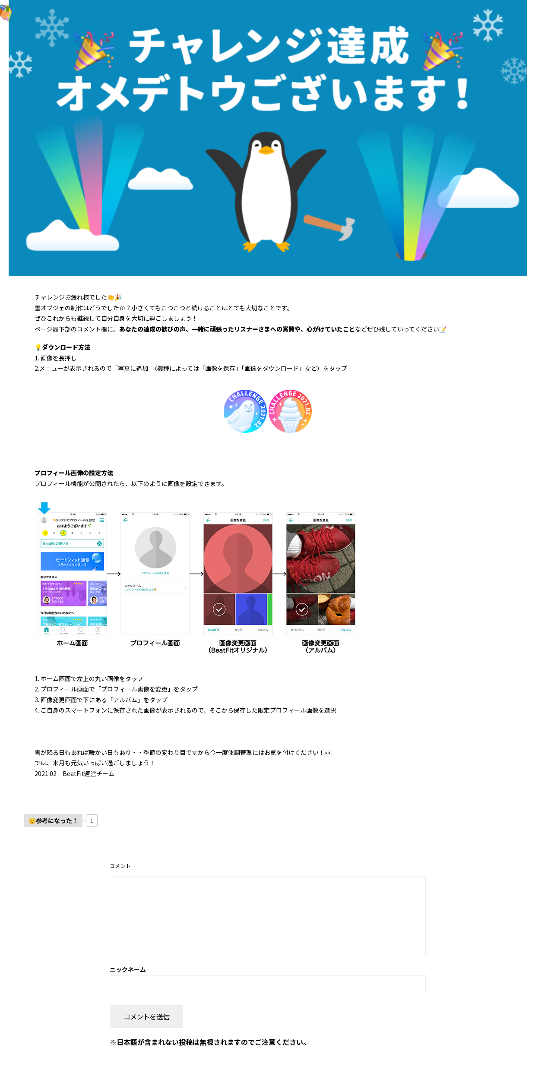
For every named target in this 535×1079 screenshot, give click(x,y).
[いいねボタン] (53, 820)
